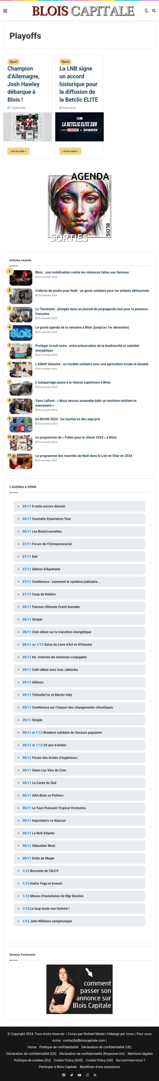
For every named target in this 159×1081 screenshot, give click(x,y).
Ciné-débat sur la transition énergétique (61, 632)
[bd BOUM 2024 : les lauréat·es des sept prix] (21, 424)
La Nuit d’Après (43, 833)
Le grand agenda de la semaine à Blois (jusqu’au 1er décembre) (82, 327)
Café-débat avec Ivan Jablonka (55, 670)
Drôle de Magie (43, 858)
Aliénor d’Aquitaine (46, 569)
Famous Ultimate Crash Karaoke (56, 607)
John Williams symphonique (51, 921)
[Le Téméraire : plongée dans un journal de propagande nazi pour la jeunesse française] (21, 314)
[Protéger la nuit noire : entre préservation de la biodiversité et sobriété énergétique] (21, 351)
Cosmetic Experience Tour (51, 519)
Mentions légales (140, 1054)
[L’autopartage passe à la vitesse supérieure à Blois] (21, 388)
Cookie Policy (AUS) (68, 1060)
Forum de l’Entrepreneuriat (52, 544)
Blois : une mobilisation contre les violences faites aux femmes (82, 272)
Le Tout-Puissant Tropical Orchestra (59, 808)
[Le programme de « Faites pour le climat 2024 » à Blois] (21, 443)
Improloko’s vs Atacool (49, 821)
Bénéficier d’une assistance (100, 1067)
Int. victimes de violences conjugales (59, 657)
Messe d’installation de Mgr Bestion (56, 896)
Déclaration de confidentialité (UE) (106, 1047)
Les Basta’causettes (47, 531)
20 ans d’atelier (54, 745)
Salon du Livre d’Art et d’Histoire (68, 645)
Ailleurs (37, 682)
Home (32, 1047)
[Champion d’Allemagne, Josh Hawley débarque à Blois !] (27, 126)
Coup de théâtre (44, 594)
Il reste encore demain (48, 506)
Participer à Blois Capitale (58, 1067)
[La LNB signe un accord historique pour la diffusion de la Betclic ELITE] (79, 126)
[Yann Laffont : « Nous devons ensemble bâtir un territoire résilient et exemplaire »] (21, 406)
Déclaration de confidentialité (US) (31, 1054)
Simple (37, 619)
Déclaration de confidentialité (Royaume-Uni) (92, 1054)
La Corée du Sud (44, 783)
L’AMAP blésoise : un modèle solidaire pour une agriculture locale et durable (91, 364)
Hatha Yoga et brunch (46, 883)
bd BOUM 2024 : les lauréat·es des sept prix (67, 419)
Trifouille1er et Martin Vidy (52, 695)
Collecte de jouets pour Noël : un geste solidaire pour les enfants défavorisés (92, 291)
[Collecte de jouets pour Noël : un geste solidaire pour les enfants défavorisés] (21, 296)
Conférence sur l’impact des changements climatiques (72, 707)
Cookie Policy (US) (99, 1060)
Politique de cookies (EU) (32, 1060)
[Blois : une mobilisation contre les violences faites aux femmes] (21, 278)
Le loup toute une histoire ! (50, 909)
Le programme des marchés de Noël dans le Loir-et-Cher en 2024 (83, 456)
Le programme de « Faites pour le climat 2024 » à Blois (76, 437)
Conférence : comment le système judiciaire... (66, 582)
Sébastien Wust (43, 846)
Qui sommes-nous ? (130, 1060)
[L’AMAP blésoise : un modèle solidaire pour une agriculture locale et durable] (21, 369)
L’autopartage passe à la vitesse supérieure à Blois (73, 382)
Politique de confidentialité (58, 1047)
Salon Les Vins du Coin (49, 770)
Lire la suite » (18, 151)
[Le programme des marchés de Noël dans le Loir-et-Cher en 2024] (21, 461)
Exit (35, 557)
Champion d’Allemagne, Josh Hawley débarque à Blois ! (23, 84)
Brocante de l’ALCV (44, 871)
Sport (14, 62)
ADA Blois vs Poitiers (48, 795)
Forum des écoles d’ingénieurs (55, 758)
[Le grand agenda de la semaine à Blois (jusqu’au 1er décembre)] (21, 333)
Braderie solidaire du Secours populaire (72, 733)
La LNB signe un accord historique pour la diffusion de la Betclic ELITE (78, 84)
